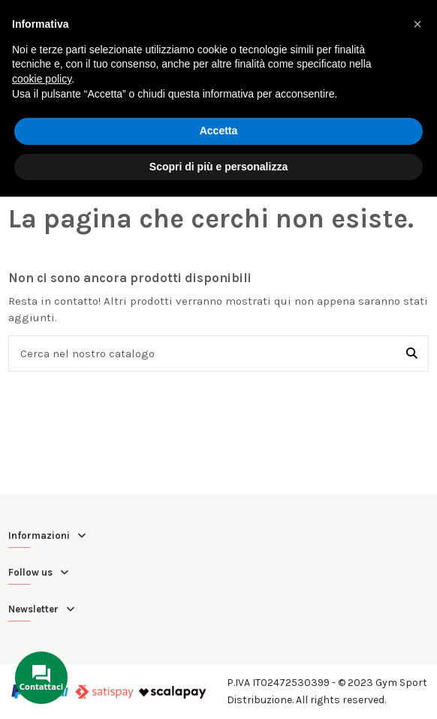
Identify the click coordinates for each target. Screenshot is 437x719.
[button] (417, 24)
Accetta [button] (219, 131)
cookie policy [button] (41, 79)
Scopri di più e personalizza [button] (218, 167)
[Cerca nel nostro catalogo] (412, 353)
